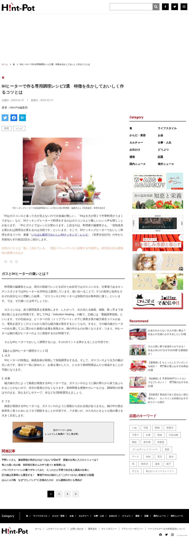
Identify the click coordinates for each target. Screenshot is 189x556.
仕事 (148, 435)
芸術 (167, 449)
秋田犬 (144, 464)
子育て (135, 435)
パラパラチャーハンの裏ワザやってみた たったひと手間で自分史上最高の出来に (45, 470)
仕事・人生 (164, 142)
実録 (159, 435)
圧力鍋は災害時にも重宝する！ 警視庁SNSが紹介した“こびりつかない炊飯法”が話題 (48, 475)
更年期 (147, 442)
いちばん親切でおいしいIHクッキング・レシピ (59, 234)
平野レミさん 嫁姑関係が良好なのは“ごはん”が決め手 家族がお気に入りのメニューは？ (50, 459)
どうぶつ (163, 149)
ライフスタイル (167, 128)
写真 (145, 427)
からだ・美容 (137, 135)
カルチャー (136, 142)
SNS (148, 456)
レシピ (19, 128)
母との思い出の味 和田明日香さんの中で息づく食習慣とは (33, 465)
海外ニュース (166, 164)
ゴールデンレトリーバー (145, 449)
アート (135, 456)
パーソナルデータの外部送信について (166, 529)
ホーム (38, 529)
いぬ (134, 427)
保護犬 (169, 427)
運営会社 (92, 529)
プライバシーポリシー (132, 529)
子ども (135, 471)
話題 (160, 156)
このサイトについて (56, 529)
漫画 (132, 156)
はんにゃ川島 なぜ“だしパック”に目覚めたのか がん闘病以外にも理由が (42, 480)
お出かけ (134, 149)
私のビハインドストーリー (160, 471)
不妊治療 (173, 435)
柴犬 (171, 456)
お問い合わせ (77, 529)
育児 (159, 456)
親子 (168, 464)
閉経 (134, 442)
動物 (157, 427)
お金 (160, 135)
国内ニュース (137, 164)
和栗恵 (160, 442)
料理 (6, 128)
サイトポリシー (109, 529)
